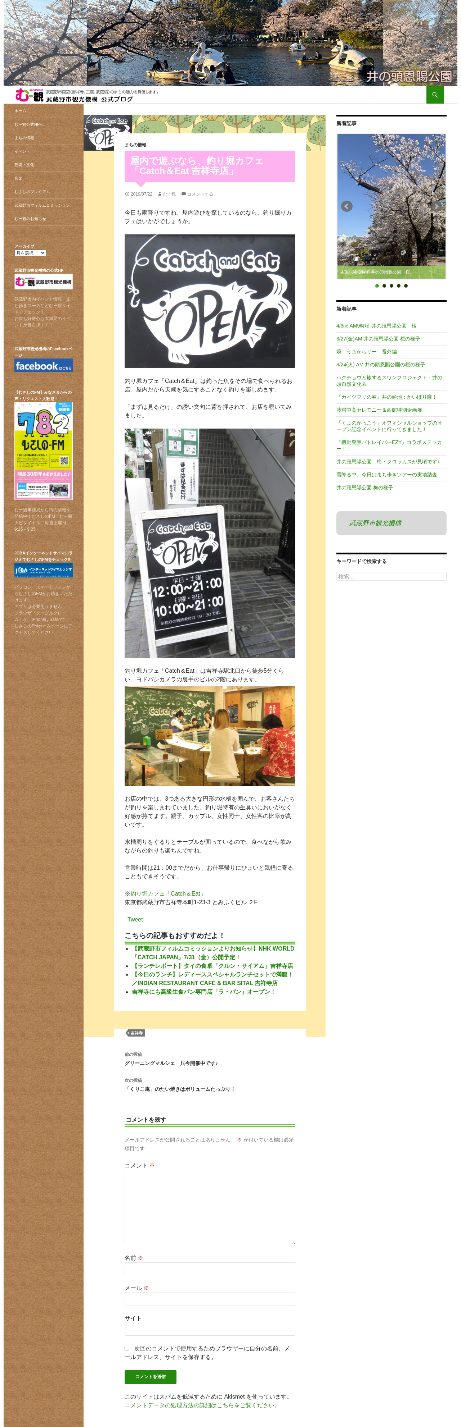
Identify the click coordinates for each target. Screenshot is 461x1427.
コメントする (200, 194)
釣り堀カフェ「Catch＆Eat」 (168, 894)
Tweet (135, 919)
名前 (134, 1258)
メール (137, 1288)
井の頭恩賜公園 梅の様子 (364, 487)
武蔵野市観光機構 (375, 523)
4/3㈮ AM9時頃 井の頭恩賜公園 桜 (376, 326)
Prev (347, 206)
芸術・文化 (24, 165)
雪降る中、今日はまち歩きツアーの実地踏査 (386, 474)
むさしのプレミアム (32, 191)
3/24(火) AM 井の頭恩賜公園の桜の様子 (380, 364)
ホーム (20, 111)
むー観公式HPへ (29, 124)
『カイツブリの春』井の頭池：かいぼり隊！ (386, 397)
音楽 (18, 178)
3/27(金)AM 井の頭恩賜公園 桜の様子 (378, 339)
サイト (133, 1318)
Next (436, 206)
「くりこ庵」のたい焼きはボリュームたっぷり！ (210, 1084)
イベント (22, 151)
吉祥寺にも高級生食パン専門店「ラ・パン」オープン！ (204, 992)
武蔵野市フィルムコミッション (42, 205)
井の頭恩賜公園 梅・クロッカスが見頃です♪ (388, 462)
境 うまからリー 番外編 (366, 352)
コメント (140, 1165)
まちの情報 (135, 144)
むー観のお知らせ (30, 218)
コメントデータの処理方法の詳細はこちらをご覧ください (199, 1405)
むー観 (169, 194)
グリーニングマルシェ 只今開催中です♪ (210, 1058)
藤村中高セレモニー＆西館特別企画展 (379, 410)
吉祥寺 (137, 1033)
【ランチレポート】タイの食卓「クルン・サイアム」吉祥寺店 (212, 966)
